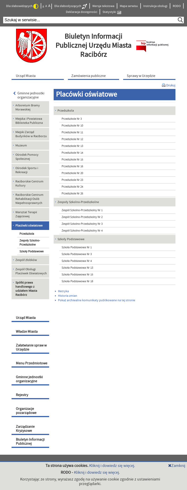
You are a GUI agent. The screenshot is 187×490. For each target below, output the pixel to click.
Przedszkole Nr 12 (72, 139)
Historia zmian (66, 296)
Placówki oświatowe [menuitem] (29, 226)
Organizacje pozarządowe (26, 410)
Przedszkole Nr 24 (72, 187)
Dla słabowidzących (22, 6)
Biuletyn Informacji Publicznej (30, 441)
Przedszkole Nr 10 (72, 125)
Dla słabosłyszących (70, 6)
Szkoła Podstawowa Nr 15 (77, 274)
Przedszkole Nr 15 (72, 159)
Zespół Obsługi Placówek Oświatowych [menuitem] (31, 271)
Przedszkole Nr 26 (72, 193)
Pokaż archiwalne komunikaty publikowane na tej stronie (95, 300)
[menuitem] (39, 75)
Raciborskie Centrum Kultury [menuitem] (29, 183)
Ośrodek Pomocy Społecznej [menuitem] (26, 157)
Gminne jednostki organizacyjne (28, 95)
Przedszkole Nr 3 (72, 119)
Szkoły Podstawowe (31, 251)
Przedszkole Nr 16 (72, 166)
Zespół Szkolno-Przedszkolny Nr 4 (82, 230)
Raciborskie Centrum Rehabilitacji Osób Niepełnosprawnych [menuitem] (29, 199)
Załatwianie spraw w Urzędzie (31, 347)
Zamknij (176, 465)
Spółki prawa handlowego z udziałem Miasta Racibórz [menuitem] (26, 289)
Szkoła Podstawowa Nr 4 (77, 261)
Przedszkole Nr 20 (72, 173)
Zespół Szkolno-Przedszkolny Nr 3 (82, 224)
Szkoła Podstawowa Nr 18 (77, 281)
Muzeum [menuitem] (21, 145)
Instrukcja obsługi (155, 6)
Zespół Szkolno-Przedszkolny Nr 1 (82, 210)
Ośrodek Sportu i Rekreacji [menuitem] (26, 170)
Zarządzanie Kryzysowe (25, 428)
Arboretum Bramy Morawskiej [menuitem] (27, 107)
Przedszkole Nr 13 (72, 146)
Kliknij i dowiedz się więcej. (112, 465)
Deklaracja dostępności (81, 12)
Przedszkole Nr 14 (72, 153)
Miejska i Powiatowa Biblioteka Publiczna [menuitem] (29, 121)
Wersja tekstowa (103, 6)
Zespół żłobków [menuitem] (26, 260)
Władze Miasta (27, 331)
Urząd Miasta (26, 318)
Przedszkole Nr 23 (72, 180)
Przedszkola (26, 234)
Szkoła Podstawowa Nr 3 (77, 254)
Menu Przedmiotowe (31, 363)
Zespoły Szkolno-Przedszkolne (29, 242)
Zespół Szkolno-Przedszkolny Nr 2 (82, 217)
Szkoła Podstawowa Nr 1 (77, 247)
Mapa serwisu (129, 6)
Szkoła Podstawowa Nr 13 (77, 268)
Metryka (62, 291)
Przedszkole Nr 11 (72, 132)
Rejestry (22, 395)
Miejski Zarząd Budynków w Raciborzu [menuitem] (31, 134)
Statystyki (112, 12)
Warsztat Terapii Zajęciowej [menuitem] (26, 214)
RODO (177, 6)
